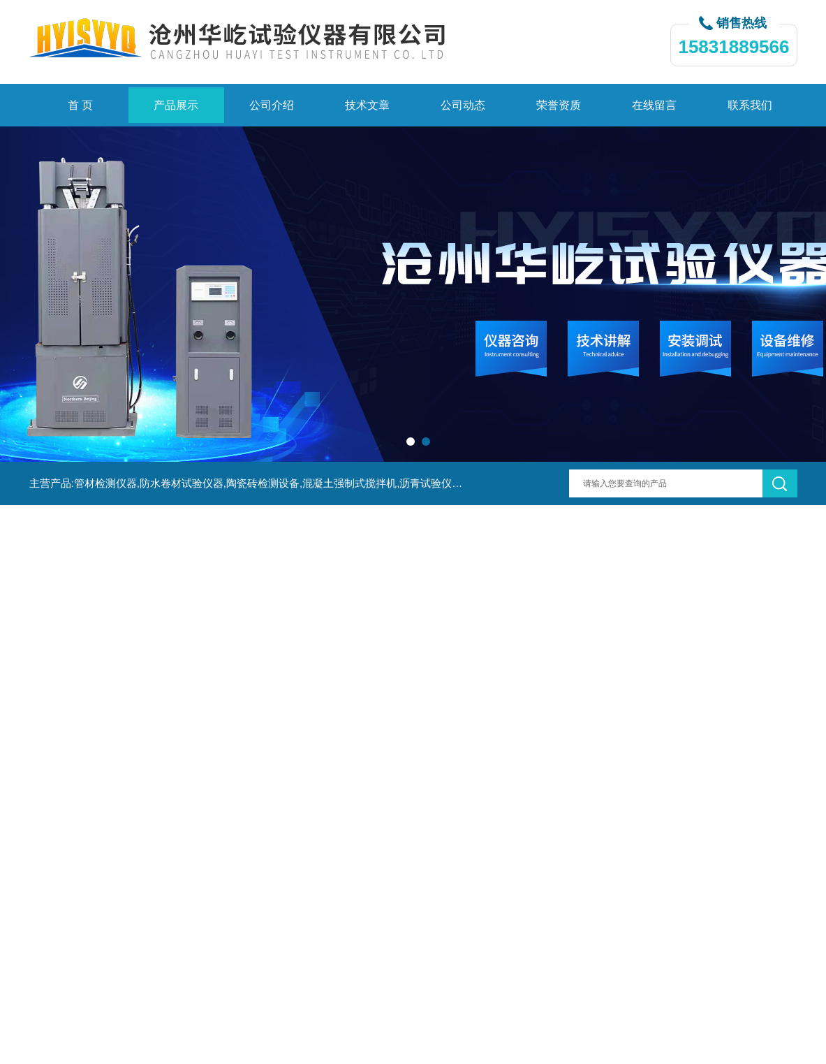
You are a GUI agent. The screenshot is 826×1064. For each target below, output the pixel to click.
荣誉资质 (558, 105)
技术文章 (367, 105)
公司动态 (463, 105)
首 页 (80, 105)
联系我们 (750, 105)
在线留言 (654, 105)
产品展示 (176, 105)
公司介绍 (271, 105)
